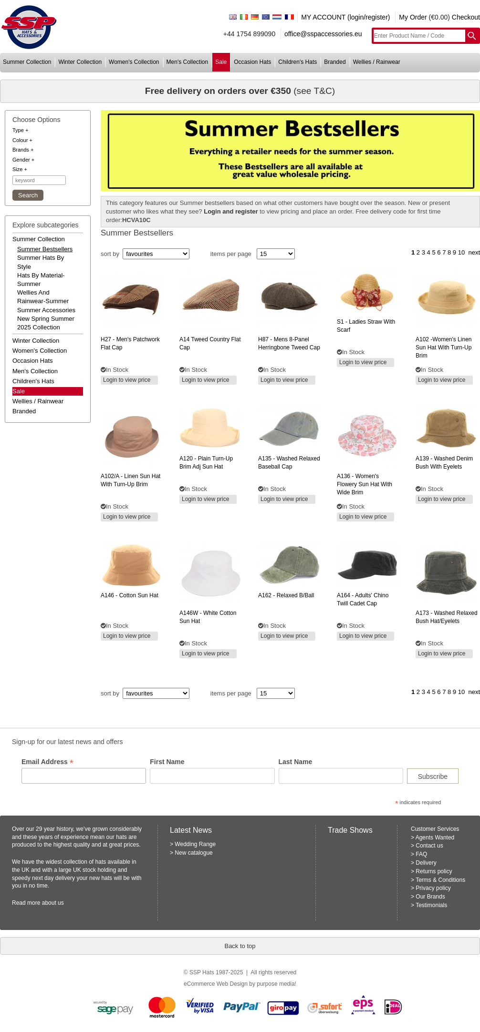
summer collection (27, 62)
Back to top (239, 946)
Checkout (466, 17)
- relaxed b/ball (286, 595)
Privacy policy (433, 888)
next (474, 252)
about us (53, 902)
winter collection (80, 62)
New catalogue (193, 852)
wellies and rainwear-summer (43, 297)
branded (334, 62)
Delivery (426, 862)
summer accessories (46, 310)
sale (221, 62)
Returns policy (434, 871)
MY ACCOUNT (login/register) (345, 17)
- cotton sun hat (129, 595)
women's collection (134, 62)
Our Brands (430, 896)
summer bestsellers (45, 249)
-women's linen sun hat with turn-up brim (443, 347)
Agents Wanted (435, 837)
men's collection (188, 62)
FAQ (421, 854)
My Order (413, 17)
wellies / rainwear (376, 62)
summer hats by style (40, 262)
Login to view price (126, 380)
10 (461, 252)
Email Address (47, 761)
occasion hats (252, 62)
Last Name (296, 762)
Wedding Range (195, 844)
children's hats (297, 62)
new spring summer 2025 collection (45, 323)
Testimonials (431, 905)
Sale (18, 391)
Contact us (429, 845)
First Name (167, 762)
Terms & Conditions (440, 880)
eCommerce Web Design (216, 984)
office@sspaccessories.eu (323, 34)
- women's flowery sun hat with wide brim (364, 484)
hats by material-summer (41, 279)
